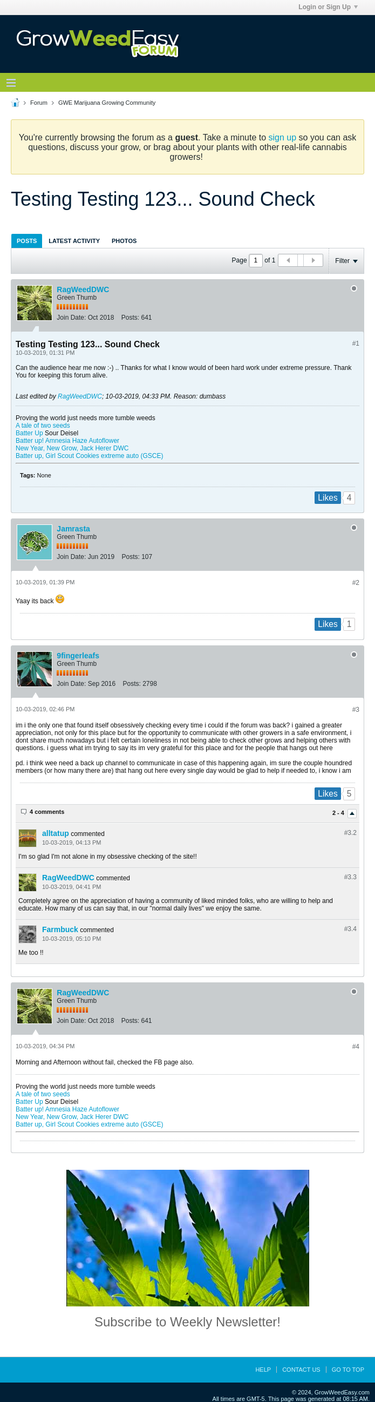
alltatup (55, 833)
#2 (355, 583)
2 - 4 (339, 813)
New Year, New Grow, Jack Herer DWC (72, 448)
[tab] (27, 240)
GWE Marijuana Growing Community (106, 102)
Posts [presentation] (27, 241)
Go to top (348, 1369)
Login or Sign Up (328, 7)
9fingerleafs (78, 655)
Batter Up (29, 433)
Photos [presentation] (124, 241)
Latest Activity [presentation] (74, 241)
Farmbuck (60, 929)
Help (263, 1369)
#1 (355, 343)
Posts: (130, 317)
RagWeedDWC (83, 289)
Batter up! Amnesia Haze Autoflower (67, 440)
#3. (350, 833)
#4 (355, 1046)
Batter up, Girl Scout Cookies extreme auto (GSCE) (89, 456)
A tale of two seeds (43, 425)
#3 (355, 709)
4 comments (47, 811)
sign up (283, 137)
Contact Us (301, 1369)
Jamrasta (73, 528)
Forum (38, 102)
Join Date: (71, 317)
